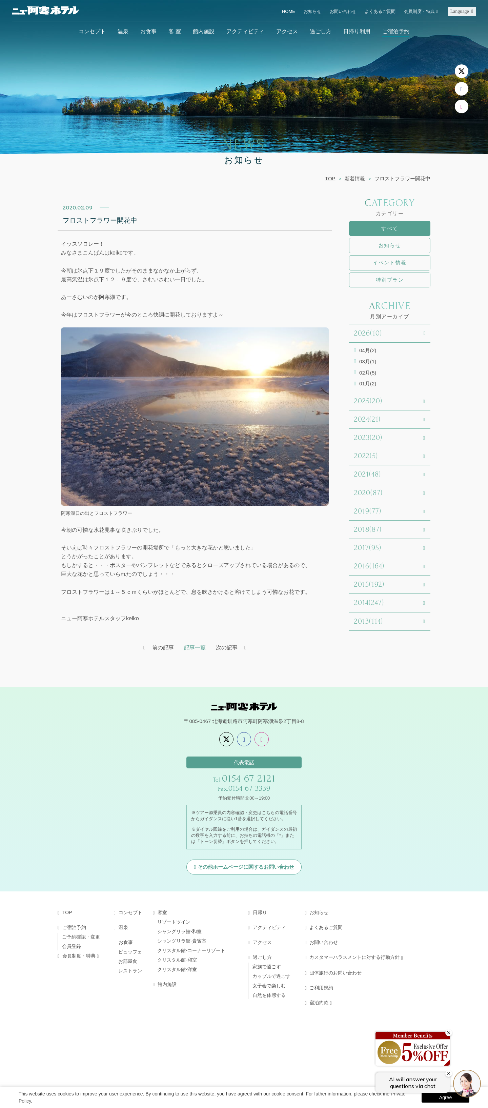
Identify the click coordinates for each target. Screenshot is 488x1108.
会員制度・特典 (419, 11)
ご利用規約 (321, 988)
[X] (461, 71)
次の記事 (227, 648)
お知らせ (312, 11)
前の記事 (163, 648)
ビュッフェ (130, 952)
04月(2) (367, 350)
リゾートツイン (173, 922)
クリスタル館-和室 (177, 960)
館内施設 (204, 31)
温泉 (123, 31)
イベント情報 (389, 262)
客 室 (174, 31)
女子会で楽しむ (269, 986)
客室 (162, 913)
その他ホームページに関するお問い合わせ (246, 867)
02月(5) (367, 373)
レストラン (130, 971)
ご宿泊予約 (395, 31)
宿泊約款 (318, 1003)
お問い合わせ (343, 11)
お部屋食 (127, 962)
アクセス (287, 31)
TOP (330, 178)
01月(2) (367, 383)
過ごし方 (320, 31)
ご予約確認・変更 (81, 937)
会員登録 (71, 947)
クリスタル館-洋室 (177, 970)
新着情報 (355, 178)
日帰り (260, 913)
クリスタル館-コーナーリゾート (191, 951)
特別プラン (390, 280)
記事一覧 (195, 648)
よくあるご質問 (380, 11)
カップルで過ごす (271, 977)
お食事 (148, 31)
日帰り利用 (356, 31)
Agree (445, 1097)
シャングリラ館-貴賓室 (181, 941)
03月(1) (367, 361)
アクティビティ (245, 31)
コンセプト (92, 31)
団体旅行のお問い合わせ (335, 973)
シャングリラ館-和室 (179, 932)
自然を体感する (269, 996)
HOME (288, 11)
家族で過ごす (266, 967)
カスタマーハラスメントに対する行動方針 (354, 958)
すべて (389, 228)
